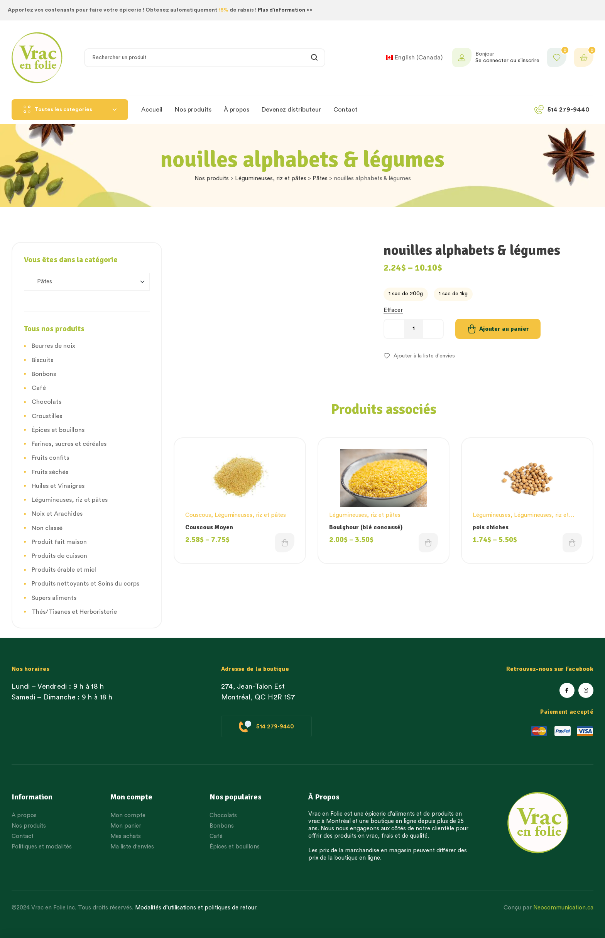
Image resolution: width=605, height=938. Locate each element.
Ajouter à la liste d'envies (424, 356)
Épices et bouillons (58, 430)
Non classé (47, 528)
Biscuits (42, 360)
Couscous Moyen (209, 527)
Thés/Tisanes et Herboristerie (74, 612)
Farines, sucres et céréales (69, 444)
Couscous (198, 515)
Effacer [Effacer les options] (393, 310)
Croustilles (47, 416)
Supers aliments (54, 598)
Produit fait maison (59, 542)
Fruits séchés (50, 472)
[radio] (406, 294)
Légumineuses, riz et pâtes (270, 178)
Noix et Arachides (57, 514)
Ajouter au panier (504, 329)
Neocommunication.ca (563, 908)
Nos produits (211, 178)
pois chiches (491, 527)
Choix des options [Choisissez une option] (284, 542)
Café (39, 388)
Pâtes (320, 178)
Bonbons (44, 374)
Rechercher (314, 57)
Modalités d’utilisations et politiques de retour (195, 908)
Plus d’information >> (285, 10)
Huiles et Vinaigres (58, 486)
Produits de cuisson (59, 556)
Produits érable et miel (64, 570)
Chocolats (46, 402)
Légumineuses (491, 515)
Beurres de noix (53, 346)
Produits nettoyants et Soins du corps (85, 584)
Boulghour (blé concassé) (366, 527)
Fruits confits (50, 458)
